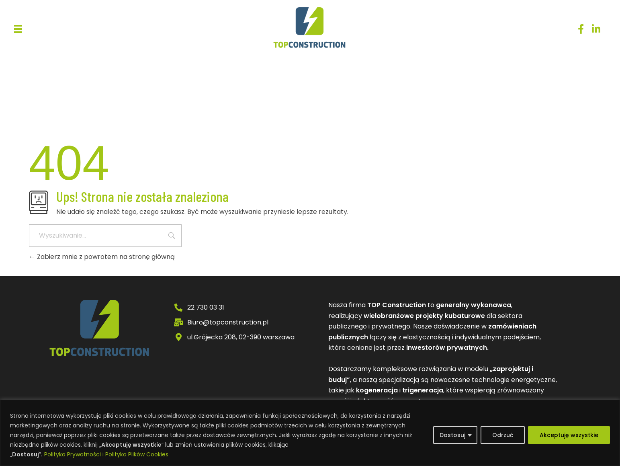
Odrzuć (502, 435)
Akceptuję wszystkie (569, 435)
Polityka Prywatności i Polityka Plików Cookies (106, 454)
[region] (310, 433)
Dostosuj (452, 435)
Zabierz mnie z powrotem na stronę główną (102, 256)
